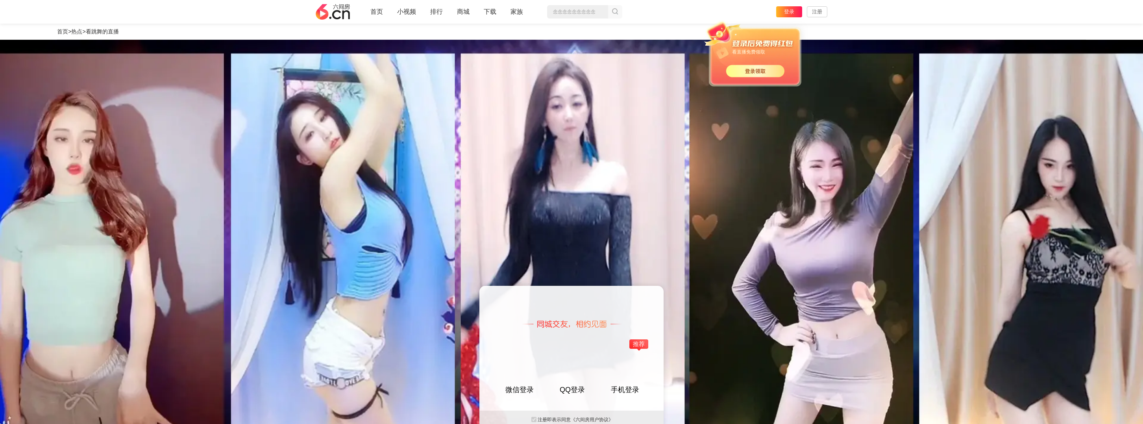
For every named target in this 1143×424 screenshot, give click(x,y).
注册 (817, 12)
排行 (436, 11)
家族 (516, 15)
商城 (463, 15)
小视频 (406, 15)
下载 (490, 11)
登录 (789, 12)
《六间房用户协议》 (592, 419)
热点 (76, 31)
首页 (376, 15)
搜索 (615, 12)
